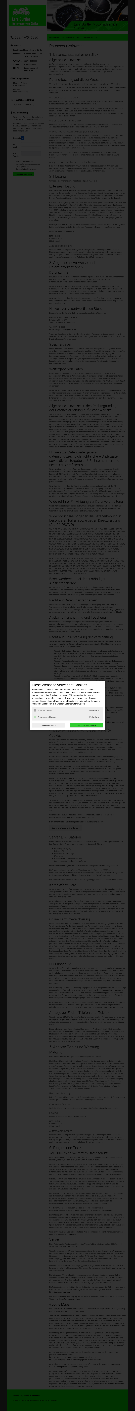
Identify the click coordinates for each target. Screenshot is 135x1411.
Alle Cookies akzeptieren (87, 725)
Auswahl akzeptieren (47, 725)
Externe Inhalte (43, 710)
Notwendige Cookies (45, 717)
